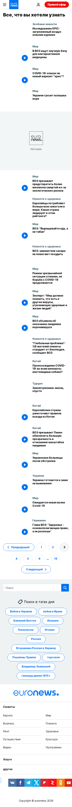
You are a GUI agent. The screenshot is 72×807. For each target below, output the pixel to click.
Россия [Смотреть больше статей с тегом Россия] (36, 638)
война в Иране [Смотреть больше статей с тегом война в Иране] (52, 611)
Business (8, 723)
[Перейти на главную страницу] (13, 4)
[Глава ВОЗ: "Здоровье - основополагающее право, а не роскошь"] (50, 529)
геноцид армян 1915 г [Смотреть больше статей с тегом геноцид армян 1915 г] (36, 675)
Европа (7, 715)
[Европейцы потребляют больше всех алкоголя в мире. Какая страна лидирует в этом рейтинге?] (50, 210)
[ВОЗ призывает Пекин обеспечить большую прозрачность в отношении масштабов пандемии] (50, 439)
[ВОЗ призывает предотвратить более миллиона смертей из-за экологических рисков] (50, 186)
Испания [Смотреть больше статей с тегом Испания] (53, 620)
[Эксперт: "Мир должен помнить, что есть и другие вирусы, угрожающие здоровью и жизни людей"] (50, 302)
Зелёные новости (44, 23)
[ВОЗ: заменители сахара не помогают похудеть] (50, 255)
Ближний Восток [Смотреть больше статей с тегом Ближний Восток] (24, 620)
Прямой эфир (57, 4)
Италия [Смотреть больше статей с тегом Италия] (50, 629)
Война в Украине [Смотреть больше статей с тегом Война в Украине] (21, 611)
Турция (37, 383)
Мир (35, 46)
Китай (36, 360)
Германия (39, 520)
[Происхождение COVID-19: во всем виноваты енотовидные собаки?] (50, 370)
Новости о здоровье (46, 198)
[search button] (65, 588)
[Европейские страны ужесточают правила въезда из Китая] (50, 415)
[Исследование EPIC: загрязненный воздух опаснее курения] (50, 33)
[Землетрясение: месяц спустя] (50, 393)
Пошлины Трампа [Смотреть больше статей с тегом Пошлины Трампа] (24, 657)
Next (6, 731)
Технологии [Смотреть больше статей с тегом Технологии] (26, 629)
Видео (7, 747)
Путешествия (12, 739)
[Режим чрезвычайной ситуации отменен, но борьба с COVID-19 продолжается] (50, 278)
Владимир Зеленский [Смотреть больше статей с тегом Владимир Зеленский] (36, 666)
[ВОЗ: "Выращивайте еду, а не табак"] (50, 233)
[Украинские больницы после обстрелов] (50, 462)
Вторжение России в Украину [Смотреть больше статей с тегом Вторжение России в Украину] (36, 648)
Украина (38, 475)
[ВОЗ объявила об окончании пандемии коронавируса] (50, 325)
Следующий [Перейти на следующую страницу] (34, 569)
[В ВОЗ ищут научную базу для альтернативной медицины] (50, 56)
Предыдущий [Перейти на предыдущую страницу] (20, 547)
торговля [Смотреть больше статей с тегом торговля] (53, 657)
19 (55, 558)
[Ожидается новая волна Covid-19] (50, 507)
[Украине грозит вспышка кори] (50, 100)
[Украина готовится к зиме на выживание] (50, 485)
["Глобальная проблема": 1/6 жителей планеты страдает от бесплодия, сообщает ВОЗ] (50, 348)
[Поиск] (36, 588)
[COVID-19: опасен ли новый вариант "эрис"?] (50, 78)
